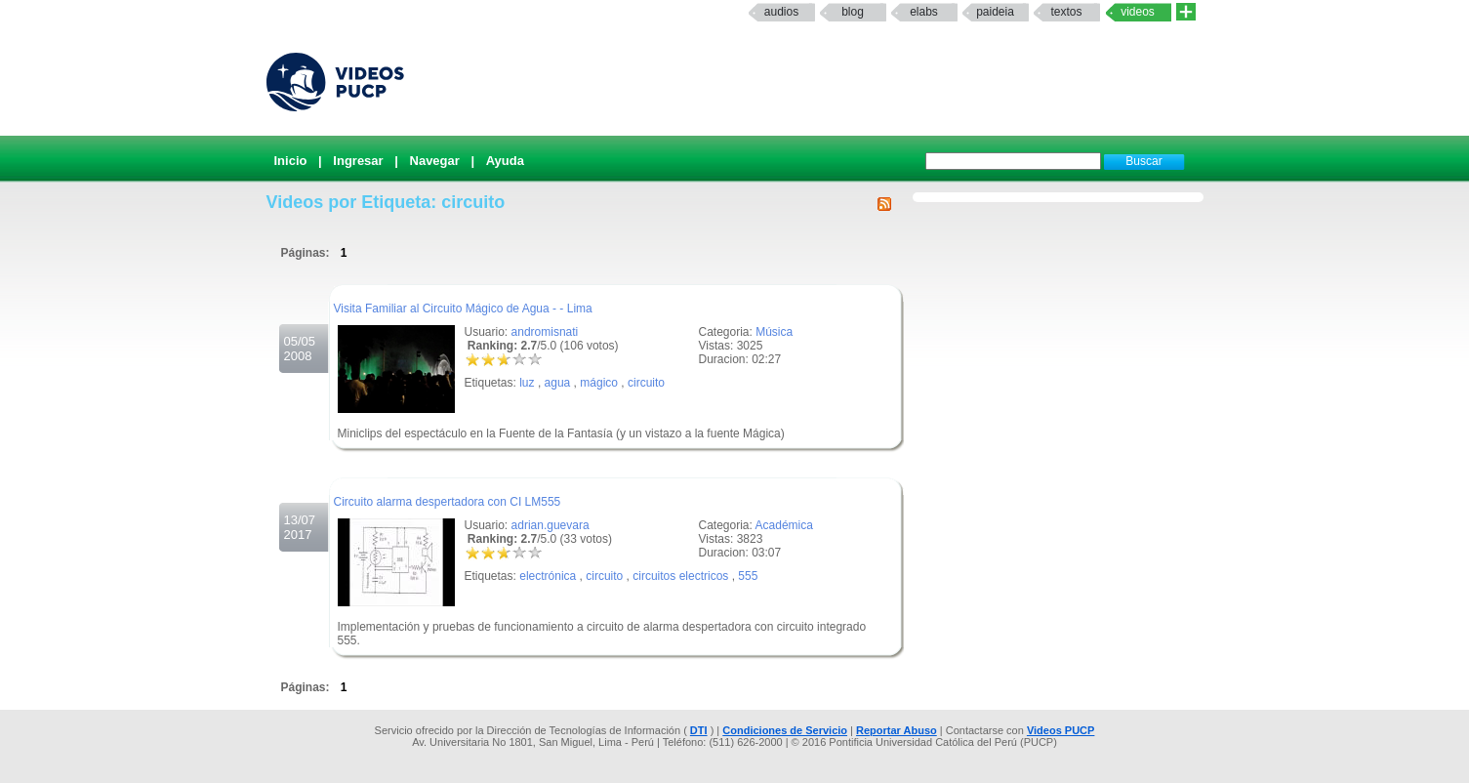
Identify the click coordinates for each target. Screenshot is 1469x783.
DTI (699, 730)
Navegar (435, 160)
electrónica (547, 576)
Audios (781, 12)
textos (1065, 12)
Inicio (290, 160)
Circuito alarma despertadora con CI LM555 (447, 502)
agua (558, 383)
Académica (784, 525)
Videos (1138, 12)
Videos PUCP (1061, 730)
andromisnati (545, 332)
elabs (924, 12)
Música (774, 332)
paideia (995, 12)
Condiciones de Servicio (784, 730)
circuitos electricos (680, 576)
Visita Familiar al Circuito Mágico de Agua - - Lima (463, 308)
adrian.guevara (550, 525)
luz (526, 383)
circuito (646, 383)
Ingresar (358, 160)
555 (747, 576)
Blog (852, 12)
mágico (599, 383)
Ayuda (505, 160)
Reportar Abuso (896, 730)
